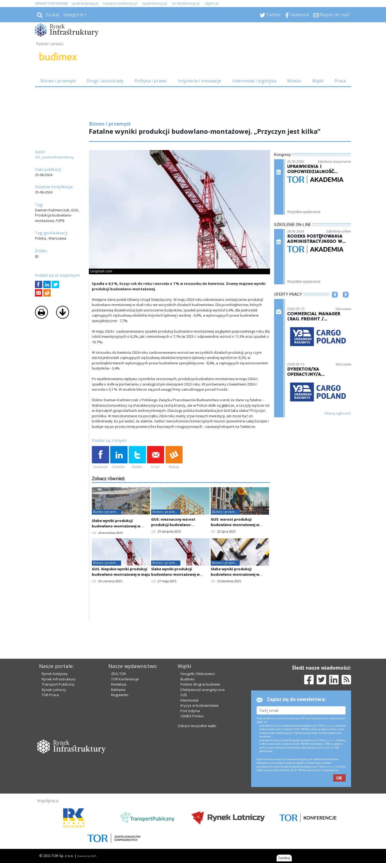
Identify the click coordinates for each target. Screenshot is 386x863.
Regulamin (119, 694)
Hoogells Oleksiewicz (197, 673)
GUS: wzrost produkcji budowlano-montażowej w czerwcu (235, 525)
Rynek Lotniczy (54, 689)
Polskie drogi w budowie (200, 684)
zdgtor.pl (212, 3)
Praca (340, 81)
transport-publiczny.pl (120, 3)
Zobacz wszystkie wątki (197, 725)
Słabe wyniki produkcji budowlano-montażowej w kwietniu (175, 574)
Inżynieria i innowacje (199, 81)
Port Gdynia (190, 710)
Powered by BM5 (86, 856)
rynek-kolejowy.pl (85, 3)
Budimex (187, 679)
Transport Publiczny (58, 684)
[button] (334, 303)
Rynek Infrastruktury (59, 679)
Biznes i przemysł (58, 81)
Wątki (318, 81)
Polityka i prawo (150, 81)
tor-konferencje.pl (186, 3)
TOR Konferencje (125, 679)
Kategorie (73, 15)
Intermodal (189, 700)
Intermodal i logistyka (254, 81)
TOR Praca (50, 694)
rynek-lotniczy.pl (154, 3)
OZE (183, 694)
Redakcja (118, 684)
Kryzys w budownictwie (199, 705)
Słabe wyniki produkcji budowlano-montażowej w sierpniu (116, 526)
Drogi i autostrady (105, 81)
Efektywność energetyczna (202, 689)
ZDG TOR (118, 673)
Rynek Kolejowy (55, 673)
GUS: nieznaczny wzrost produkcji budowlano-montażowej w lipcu (173, 525)
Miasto (294, 81)
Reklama (118, 689)
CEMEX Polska (191, 716)
